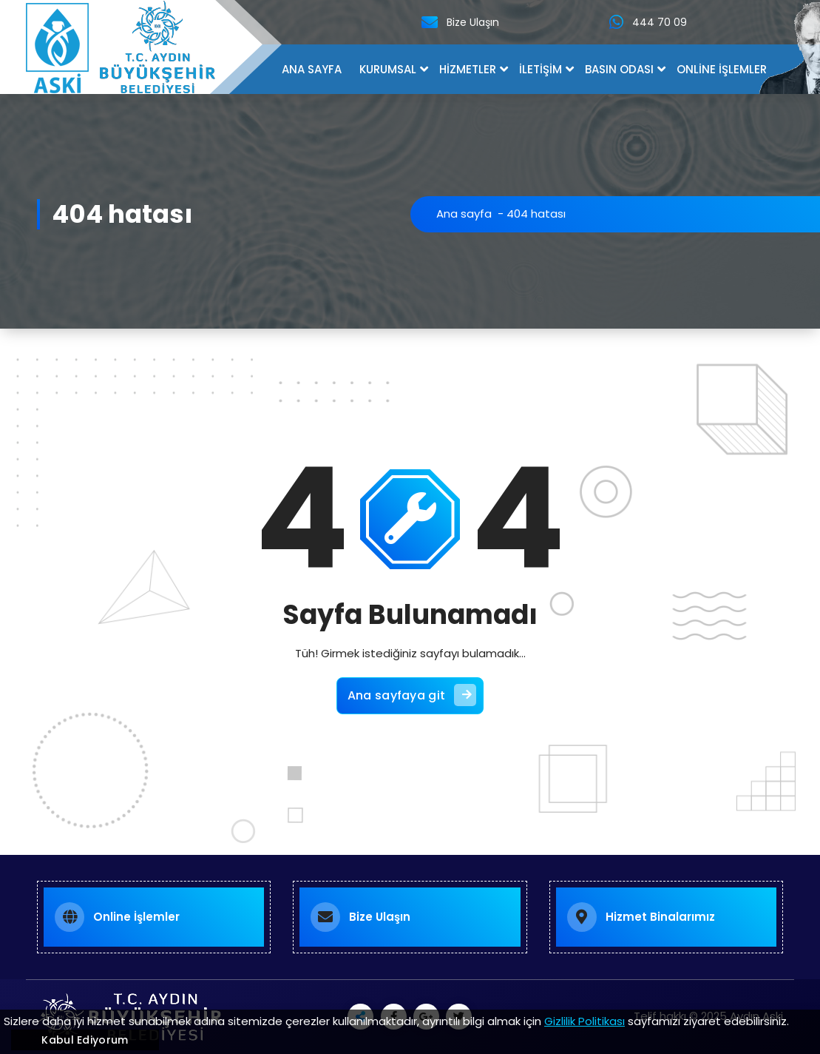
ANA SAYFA (312, 69)
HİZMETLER (467, 69)
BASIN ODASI (619, 69)
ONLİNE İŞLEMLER (722, 69)
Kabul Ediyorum (84, 1040)
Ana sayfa (464, 213)
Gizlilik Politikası (584, 1021)
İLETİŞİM (540, 69)
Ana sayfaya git (412, 695)
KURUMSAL (387, 69)
